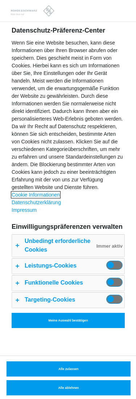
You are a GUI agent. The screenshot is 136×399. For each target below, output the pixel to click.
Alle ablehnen (68, 388)
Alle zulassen (68, 369)
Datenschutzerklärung (36, 202)
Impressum (24, 210)
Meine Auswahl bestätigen (68, 320)
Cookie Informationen (36, 195)
